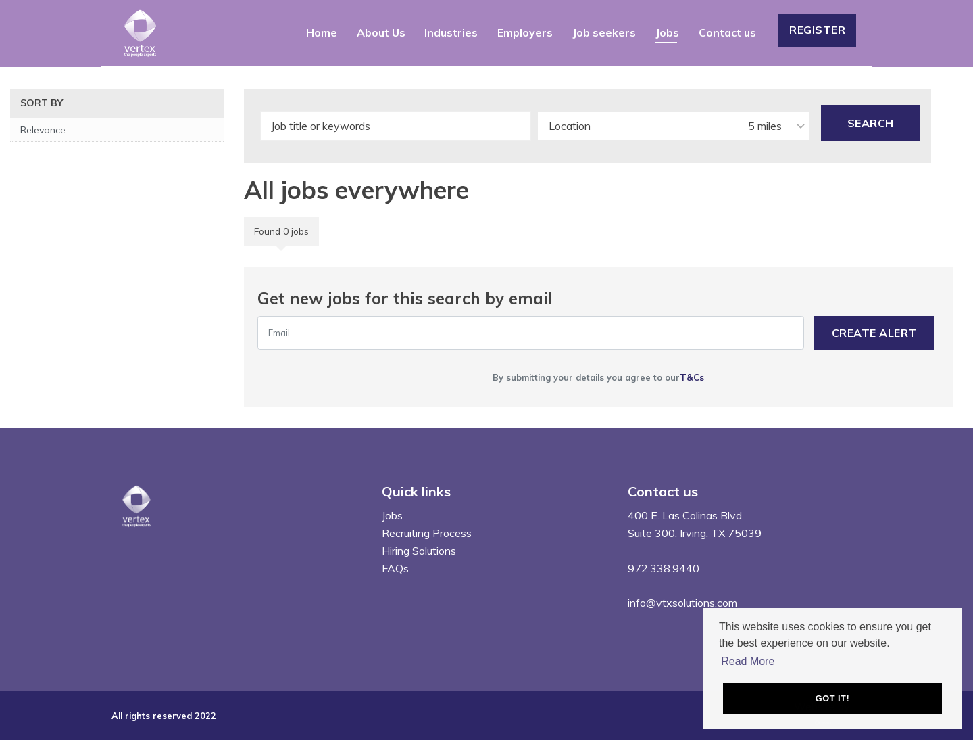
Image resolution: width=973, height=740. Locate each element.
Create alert (874, 333)
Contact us (727, 32)
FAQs (395, 568)
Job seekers (604, 32)
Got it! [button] (832, 698)
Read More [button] (747, 661)
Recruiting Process (427, 533)
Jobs (667, 32)
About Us (381, 32)
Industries (451, 32)
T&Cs (692, 377)
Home (321, 32)
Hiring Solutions (419, 550)
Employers (525, 32)
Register (817, 30)
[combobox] (673, 126)
